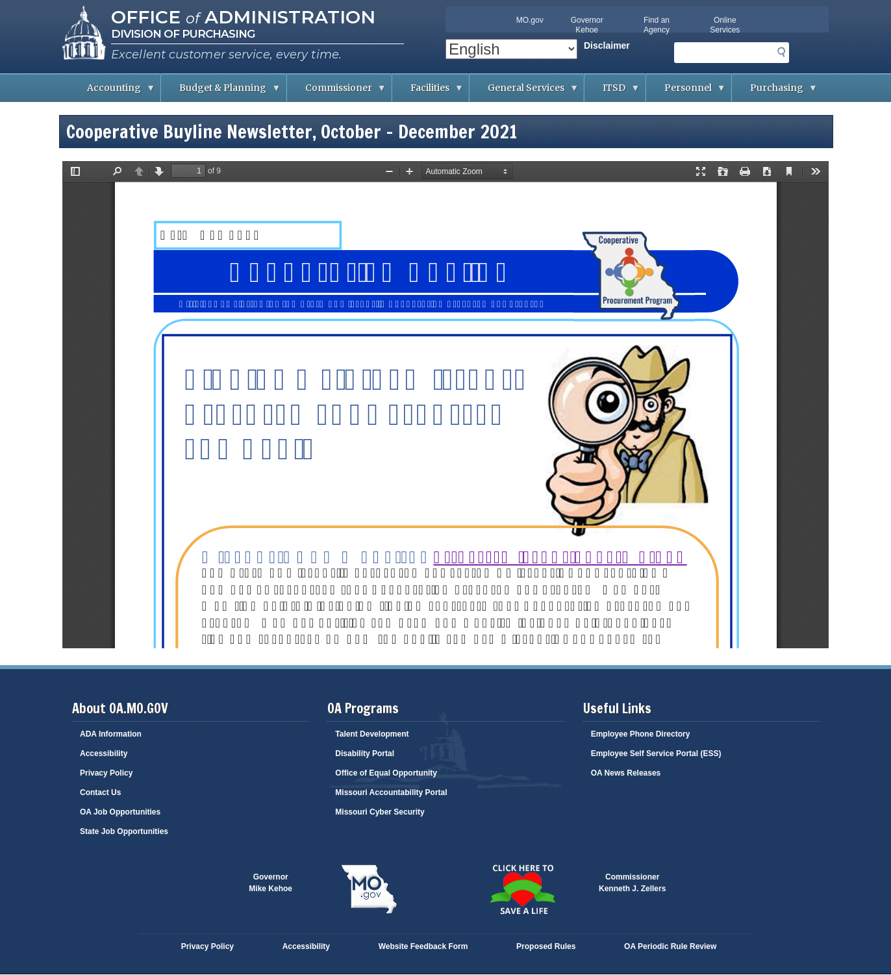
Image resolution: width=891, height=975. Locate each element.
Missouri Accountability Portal (391, 792)
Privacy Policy (106, 773)
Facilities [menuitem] (428, 92)
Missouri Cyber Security (379, 812)
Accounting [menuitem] (112, 92)
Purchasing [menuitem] (775, 92)
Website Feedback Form (423, 946)
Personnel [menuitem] (686, 92)
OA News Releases (626, 773)
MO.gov (530, 20)
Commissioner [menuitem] (336, 92)
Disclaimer (607, 45)
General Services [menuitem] (524, 92)
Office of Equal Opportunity (386, 773)
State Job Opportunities (124, 831)
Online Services (725, 25)
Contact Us (100, 792)
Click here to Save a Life (522, 889)
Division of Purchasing (183, 33)
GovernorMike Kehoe (270, 882)
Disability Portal (364, 753)
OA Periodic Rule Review (670, 946)
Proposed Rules (545, 946)
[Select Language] (511, 49)
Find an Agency (657, 25)
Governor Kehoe (587, 25)
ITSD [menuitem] (612, 92)
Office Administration (243, 17)
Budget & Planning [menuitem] (221, 92)
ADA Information (111, 734)
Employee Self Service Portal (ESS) (656, 753)
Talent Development (371, 734)
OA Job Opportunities (120, 812)
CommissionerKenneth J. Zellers (632, 882)
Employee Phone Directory (640, 734)
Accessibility (103, 753)
